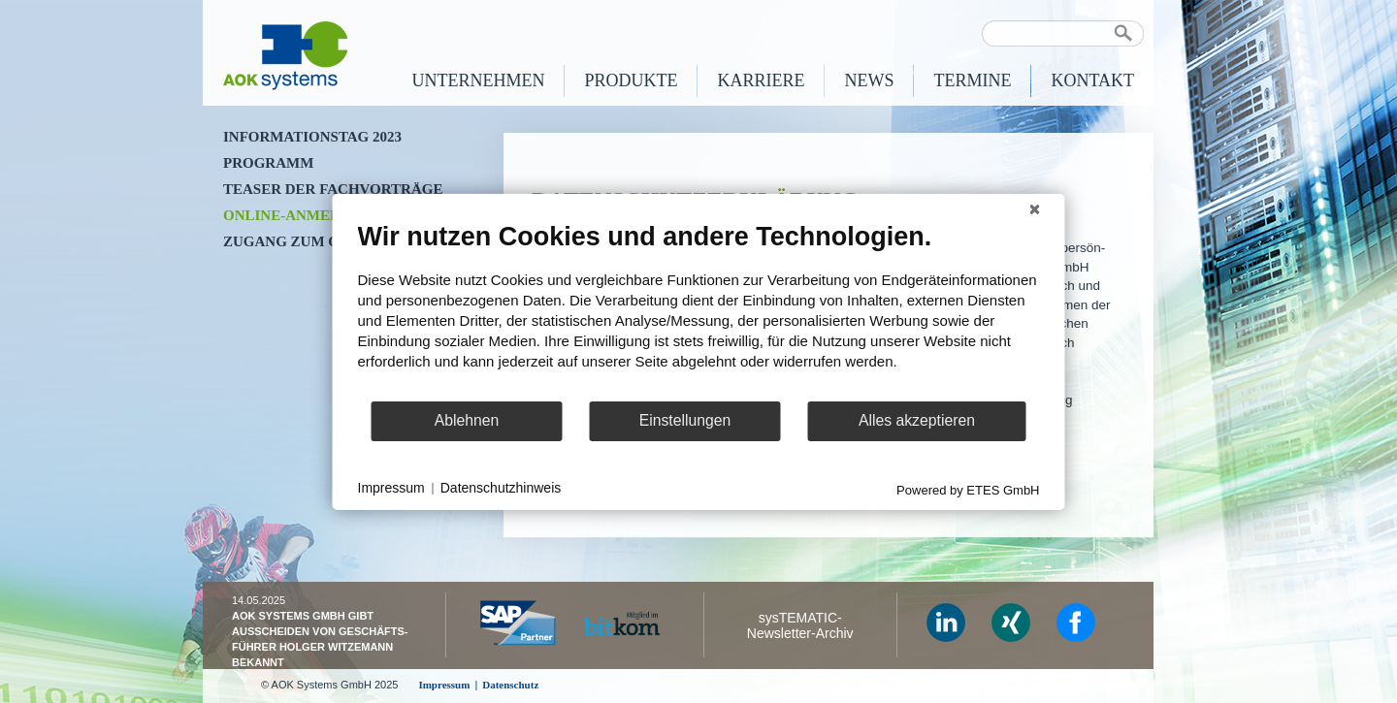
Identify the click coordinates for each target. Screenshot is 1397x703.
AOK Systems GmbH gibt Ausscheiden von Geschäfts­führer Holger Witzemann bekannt (320, 639)
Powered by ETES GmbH (967, 489)
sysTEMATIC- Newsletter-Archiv (800, 625)
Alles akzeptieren (917, 420)
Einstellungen (685, 420)
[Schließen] (1035, 208)
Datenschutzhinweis (501, 487)
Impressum (391, 487)
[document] (699, 309)
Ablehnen (467, 420)
